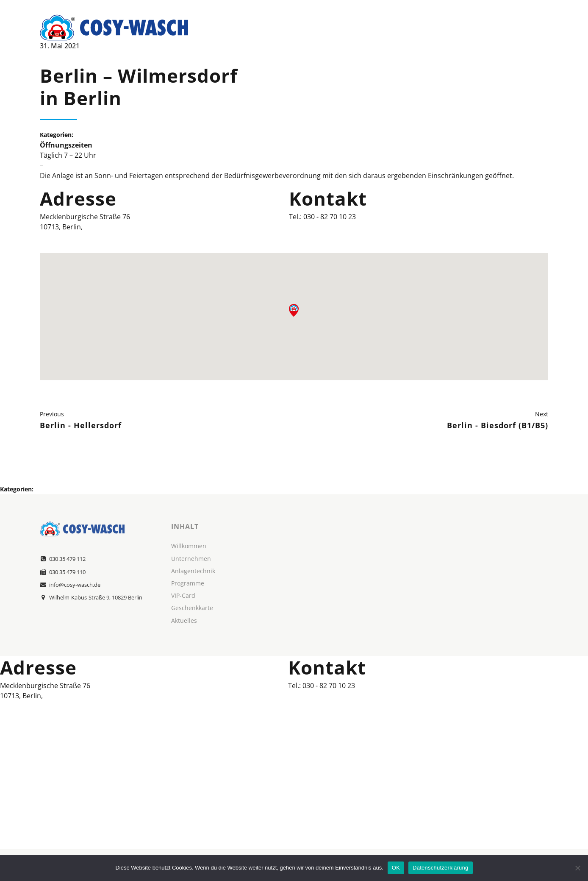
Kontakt (526, 27)
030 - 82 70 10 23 (329, 216)
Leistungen (415, 27)
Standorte (473, 27)
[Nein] (577, 868)
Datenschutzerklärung (440, 867)
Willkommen (302, 27)
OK (396, 867)
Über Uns (360, 27)
